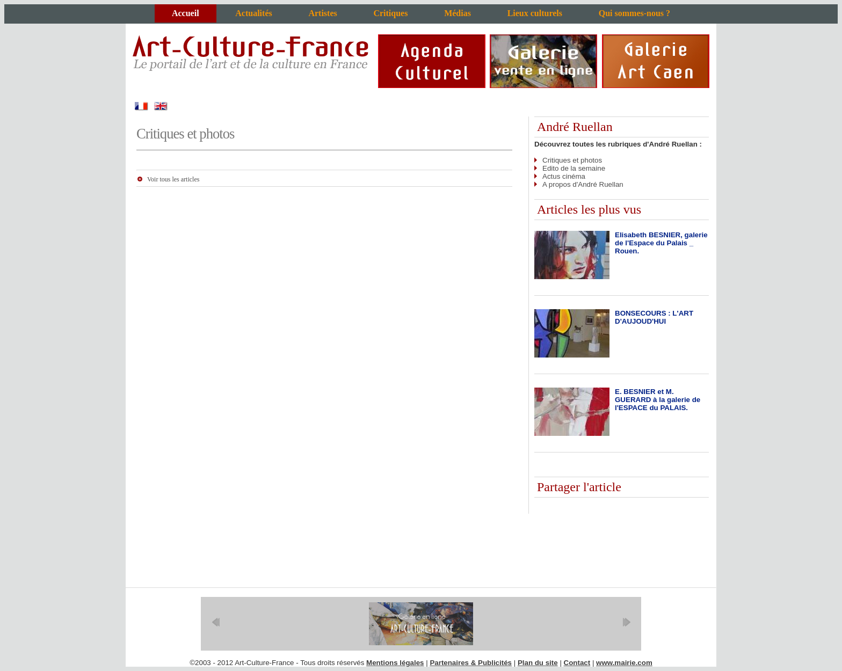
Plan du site (538, 663)
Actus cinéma (563, 176)
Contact (577, 663)
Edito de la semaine (573, 168)
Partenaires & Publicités (471, 663)
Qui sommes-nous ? (634, 13)
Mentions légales (395, 663)
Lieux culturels (534, 13)
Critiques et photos (572, 160)
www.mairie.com (624, 663)
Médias (457, 13)
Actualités (253, 13)
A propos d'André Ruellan (582, 184)
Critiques (390, 13)
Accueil (185, 13)
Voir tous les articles (173, 179)
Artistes (322, 13)
